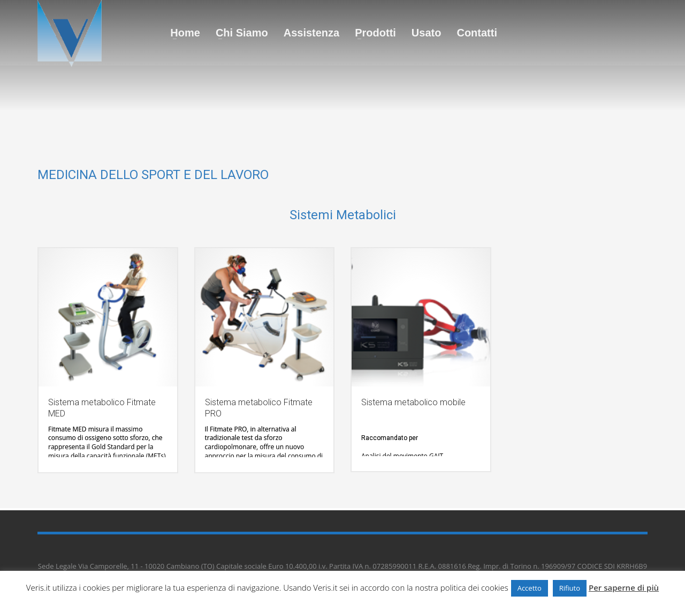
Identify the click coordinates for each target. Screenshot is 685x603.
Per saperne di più (624, 587)
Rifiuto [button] (569, 588)
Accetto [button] (529, 588)
